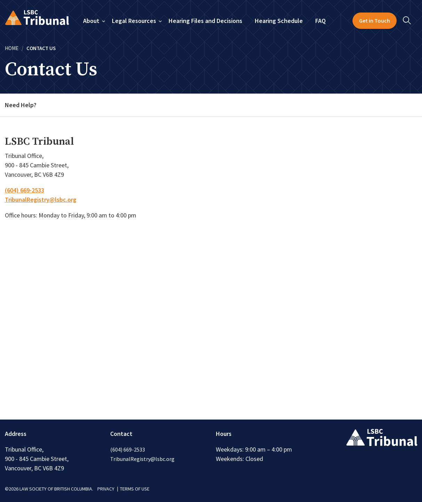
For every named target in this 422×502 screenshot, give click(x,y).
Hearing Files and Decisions (205, 21)
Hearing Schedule (279, 21)
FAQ (320, 21)
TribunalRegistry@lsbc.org (40, 200)
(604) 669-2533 (24, 190)
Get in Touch (374, 20)
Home (11, 48)
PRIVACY (105, 489)
